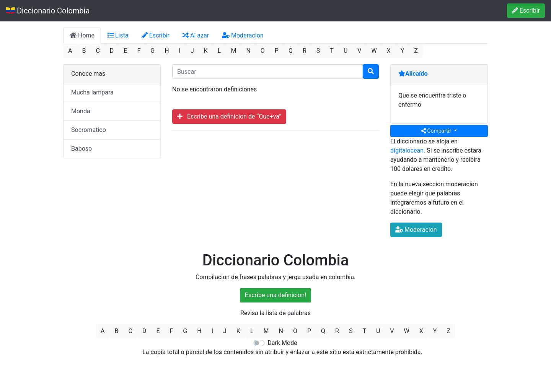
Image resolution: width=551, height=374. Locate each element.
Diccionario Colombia (48, 10)
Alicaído (413, 73)
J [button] (192, 50)
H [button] (167, 50)
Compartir (437, 131)
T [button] (332, 50)
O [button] (263, 50)
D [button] (112, 50)
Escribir (526, 10)
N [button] (248, 50)
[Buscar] (371, 71)
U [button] (345, 50)
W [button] (374, 50)
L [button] (219, 50)
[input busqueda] (267, 71)
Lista (118, 35)
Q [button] (291, 50)
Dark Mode (282, 342)
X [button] (389, 50)
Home (82, 35)
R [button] (304, 50)
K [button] (206, 50)
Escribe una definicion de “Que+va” (229, 116)
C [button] (97, 50)
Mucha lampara (92, 92)
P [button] (277, 50)
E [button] (125, 50)
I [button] (180, 50)
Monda (80, 111)
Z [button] (416, 50)
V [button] (359, 50)
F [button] (138, 50)
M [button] (233, 50)
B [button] (84, 50)
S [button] (318, 50)
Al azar (196, 35)
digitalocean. (407, 150)
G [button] (152, 50)
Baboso (81, 148)
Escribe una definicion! (275, 295)
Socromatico (88, 129)
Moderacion (243, 35)
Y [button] (402, 50)
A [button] (70, 50)
